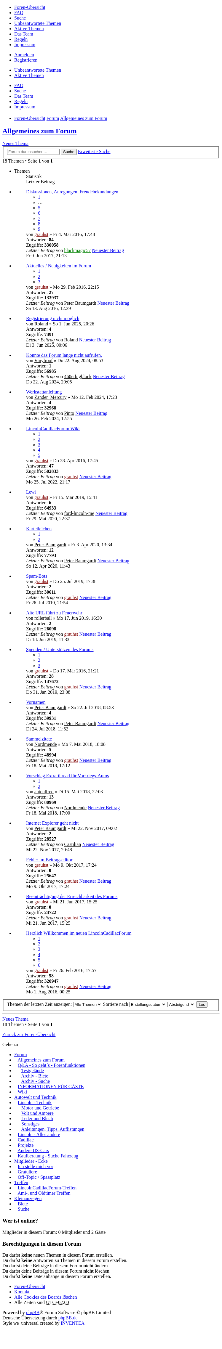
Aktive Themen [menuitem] (29, 28)
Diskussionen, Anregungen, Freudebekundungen (72, 191)
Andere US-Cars (33, 1150)
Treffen (21, 1182)
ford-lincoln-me (79, 513)
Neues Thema (15, 143)
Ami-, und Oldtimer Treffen (43, 1193)
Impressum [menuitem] (24, 44)
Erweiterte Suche (94, 151)
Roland (41, 323)
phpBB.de (67, 1317)
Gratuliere (27, 1171)
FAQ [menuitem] (18, 12)
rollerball (43, 618)
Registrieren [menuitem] (25, 59)
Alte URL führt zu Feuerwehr (54, 612)
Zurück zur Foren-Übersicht (29, 1034)
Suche (68, 152)
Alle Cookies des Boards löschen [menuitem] (45, 1297)
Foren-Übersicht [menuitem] (29, 7)
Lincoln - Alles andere (39, 1134)
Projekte (25, 1145)
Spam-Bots (36, 576)
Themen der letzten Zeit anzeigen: (54, 1004)
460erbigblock (77, 376)
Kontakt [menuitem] (22, 1291)
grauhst (41, 234)
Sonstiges (30, 1123)
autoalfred (44, 791)
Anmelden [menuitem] (24, 54)
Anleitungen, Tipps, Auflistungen (52, 1129)
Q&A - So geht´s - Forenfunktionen (51, 1065)
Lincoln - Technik (35, 1102)
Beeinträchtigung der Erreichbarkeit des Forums (71, 896)
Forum (20, 1054)
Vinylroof (43, 360)
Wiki (22, 1091)
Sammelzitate (39, 738)
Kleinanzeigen (27, 1198)
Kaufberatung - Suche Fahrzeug (48, 1155)
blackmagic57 (77, 250)
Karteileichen (39, 528)
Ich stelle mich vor (35, 1166)
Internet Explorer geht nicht (52, 823)
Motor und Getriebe (40, 1107)
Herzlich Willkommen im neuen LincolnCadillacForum (78, 933)
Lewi (31, 491)
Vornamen (35, 702)
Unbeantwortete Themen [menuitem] (37, 23)
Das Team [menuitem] (23, 33)
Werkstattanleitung (44, 391)
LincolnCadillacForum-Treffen (47, 1187)
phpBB (32, 1312)
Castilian (72, 844)
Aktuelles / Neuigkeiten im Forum (58, 265)
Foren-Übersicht (29, 1286)
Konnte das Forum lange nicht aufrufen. (64, 355)
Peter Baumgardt (80, 303)
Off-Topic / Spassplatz (39, 1177)
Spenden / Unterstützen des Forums (60, 649)
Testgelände (32, 1070)
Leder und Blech (37, 1118)
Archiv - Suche (35, 1081)
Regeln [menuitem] (21, 39)
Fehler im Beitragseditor (49, 859)
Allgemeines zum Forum (39, 131)
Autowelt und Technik (35, 1097)
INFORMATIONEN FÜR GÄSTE (51, 1086)
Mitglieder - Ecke (31, 1161)
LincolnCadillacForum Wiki (53, 428)
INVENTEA (72, 1323)
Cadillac (25, 1139)
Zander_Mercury (50, 397)
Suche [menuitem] (20, 17)
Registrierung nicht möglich (52, 318)
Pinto (69, 413)
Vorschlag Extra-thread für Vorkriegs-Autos (67, 775)
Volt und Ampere (37, 1113)
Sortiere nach (135, 1004)
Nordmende (45, 744)
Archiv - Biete (34, 1075)
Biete (23, 1203)
